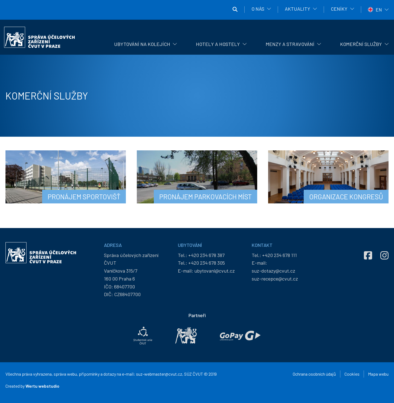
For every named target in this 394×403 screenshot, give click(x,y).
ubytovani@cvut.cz (214, 271)
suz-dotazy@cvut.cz (273, 271)
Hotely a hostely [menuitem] (218, 44)
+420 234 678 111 (279, 255)
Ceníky (339, 8)
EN (379, 9)
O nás (257, 8)
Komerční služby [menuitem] (361, 44)
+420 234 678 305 (206, 263)
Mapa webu (378, 373)
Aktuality (297, 8)
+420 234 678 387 (206, 255)
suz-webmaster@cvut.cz (159, 373)
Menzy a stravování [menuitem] (290, 44)
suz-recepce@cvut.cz (275, 279)
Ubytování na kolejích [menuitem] (142, 44)
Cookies (352, 373)
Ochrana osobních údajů (314, 373)
